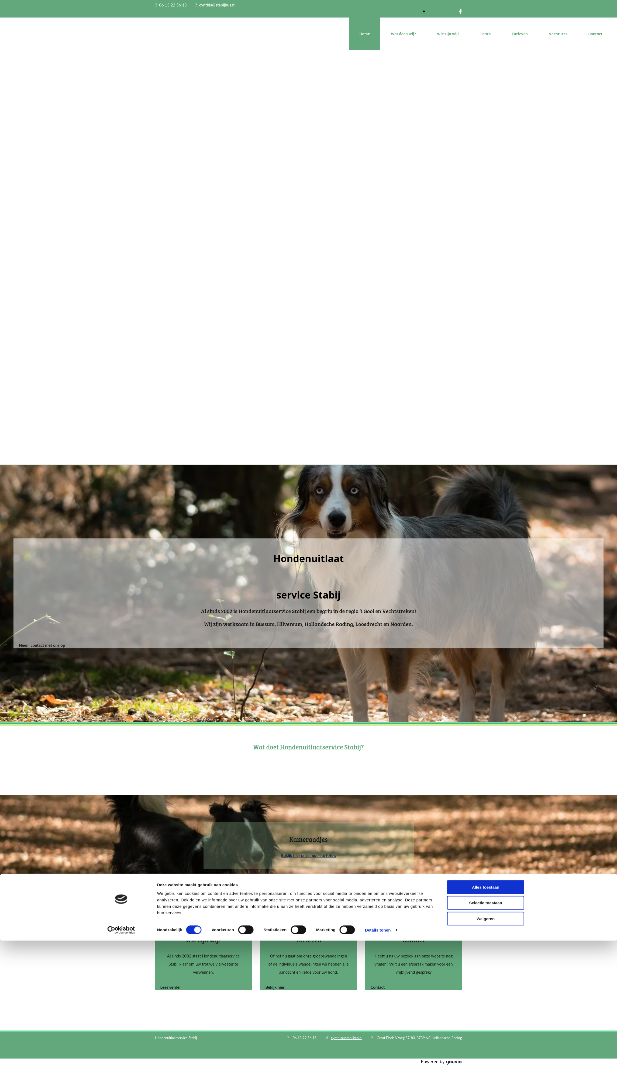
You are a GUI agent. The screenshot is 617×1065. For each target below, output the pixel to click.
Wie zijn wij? (448, 33)
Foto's (485, 33)
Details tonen (378, 1054)
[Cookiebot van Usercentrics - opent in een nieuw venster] (121, 1054)
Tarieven (520, 33)
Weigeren (486, 1042)
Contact (595, 33)
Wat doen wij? (403, 33)
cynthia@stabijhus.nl (217, 4)
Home (364, 33)
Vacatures (558, 33)
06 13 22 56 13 (173, 4)
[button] (41, 645)
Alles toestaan (485, 1011)
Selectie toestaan (485, 1027)
